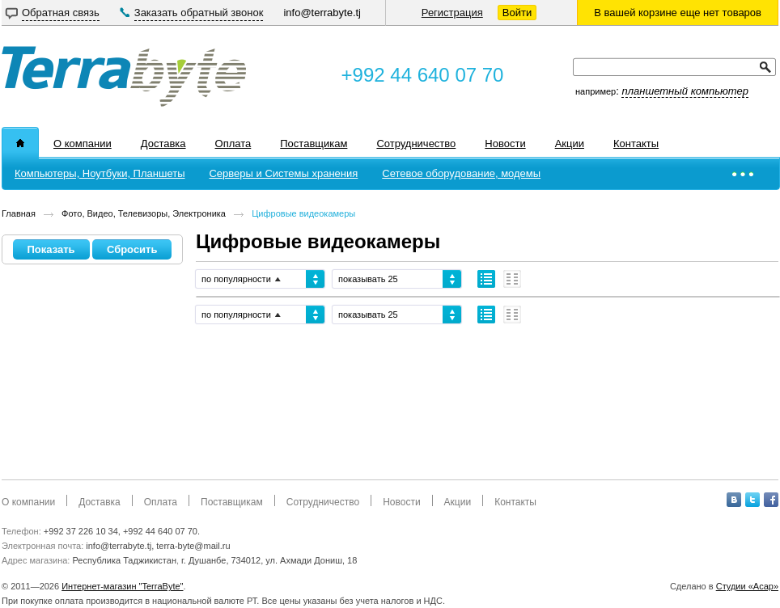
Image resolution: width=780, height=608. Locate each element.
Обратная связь (61, 12)
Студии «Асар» (747, 586)
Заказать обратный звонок (199, 12)
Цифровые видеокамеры (303, 213)
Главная (19, 213)
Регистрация (452, 12)
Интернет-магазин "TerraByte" (122, 586)
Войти (517, 12)
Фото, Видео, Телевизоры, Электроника (143, 213)
